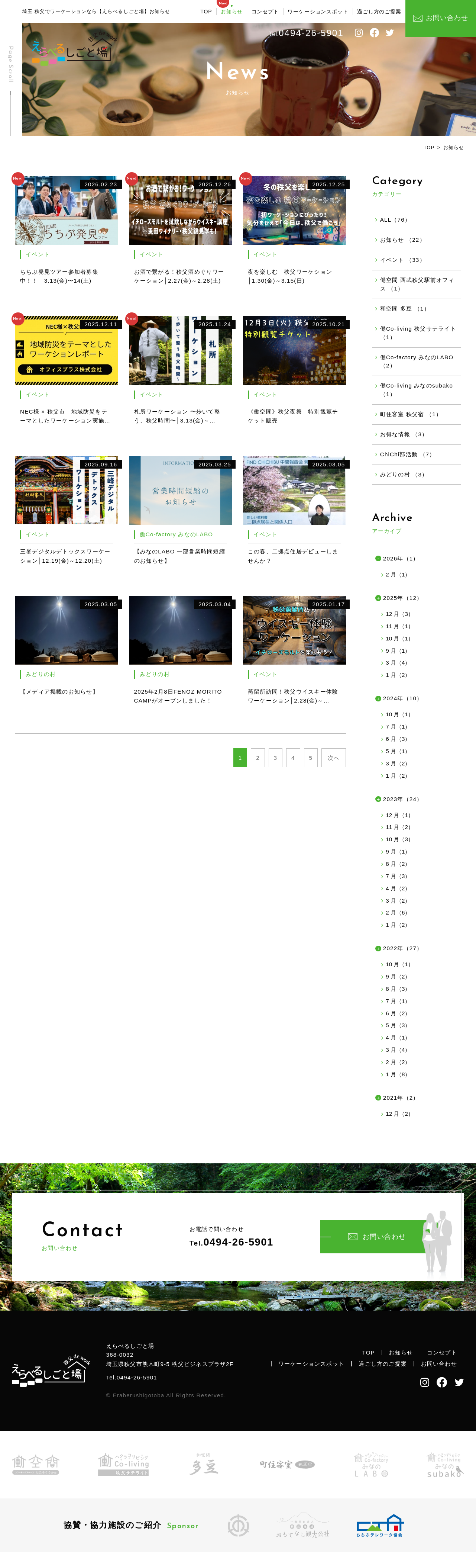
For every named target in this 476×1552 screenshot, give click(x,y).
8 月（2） (398, 864)
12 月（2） (400, 1114)
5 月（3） (398, 1025)
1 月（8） (398, 1074)
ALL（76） (395, 219)
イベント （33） (402, 260)
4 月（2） (398, 888)
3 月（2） (398, 763)
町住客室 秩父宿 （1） (411, 414)
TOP (206, 12)
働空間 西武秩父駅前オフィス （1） (417, 284)
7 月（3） (398, 876)
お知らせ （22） (402, 240)
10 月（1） (400, 638)
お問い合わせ (377, 1236)
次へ (334, 758)
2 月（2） (398, 1062)
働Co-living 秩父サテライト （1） (418, 332)
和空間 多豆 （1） (405, 308)
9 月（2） (398, 976)
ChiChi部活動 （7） (407, 454)
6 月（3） (398, 739)
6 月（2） (398, 1013)
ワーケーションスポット (318, 12)
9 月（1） (398, 651)
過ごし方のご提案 (379, 12)
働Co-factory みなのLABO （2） (417, 361)
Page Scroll (10, 64)
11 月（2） (400, 827)
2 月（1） (398, 574)
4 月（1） (398, 1037)
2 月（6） (398, 912)
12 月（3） (400, 614)
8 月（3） (398, 989)
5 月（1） (398, 751)
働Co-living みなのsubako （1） (416, 389)
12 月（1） (400, 815)
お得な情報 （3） (404, 434)
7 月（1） (398, 726)
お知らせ (232, 12)
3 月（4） (398, 662)
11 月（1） (400, 626)
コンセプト (265, 12)
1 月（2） (398, 675)
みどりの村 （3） (404, 474)
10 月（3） (400, 839)
